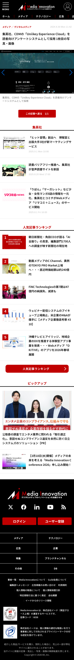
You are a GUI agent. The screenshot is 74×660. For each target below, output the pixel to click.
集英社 (37, 127)
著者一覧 (12, 579)
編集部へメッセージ (19, 585)
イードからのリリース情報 (38, 600)
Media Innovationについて (32, 579)
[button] (11, 72)
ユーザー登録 (54, 521)
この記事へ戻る (37, 113)
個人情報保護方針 (51, 590)
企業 (55, 548)
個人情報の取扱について (28, 590)
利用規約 (62, 585)
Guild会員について (57, 579)
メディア (23, 16)
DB (55, 568)
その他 (18, 568)
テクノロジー (43, 16)
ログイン (19, 521)
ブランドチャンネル (55, 558)
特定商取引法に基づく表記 (33, 595)
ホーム (6, 16)
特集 (18, 558)
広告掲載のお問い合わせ (44, 585)
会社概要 (52, 595)
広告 (61, 16)
